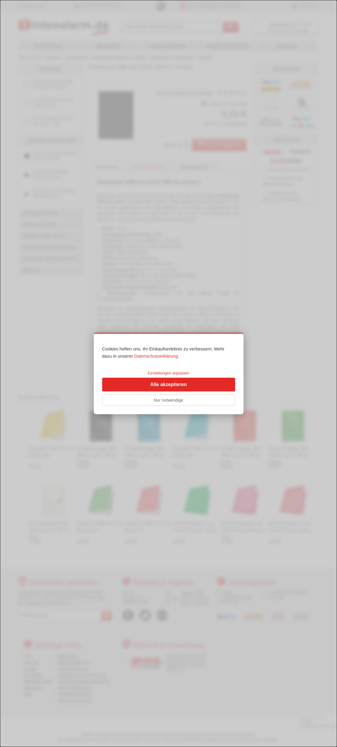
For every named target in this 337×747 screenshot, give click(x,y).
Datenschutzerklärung (156, 356)
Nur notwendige (168, 400)
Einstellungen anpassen (168, 373)
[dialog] (168, 373)
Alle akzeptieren (168, 384)
